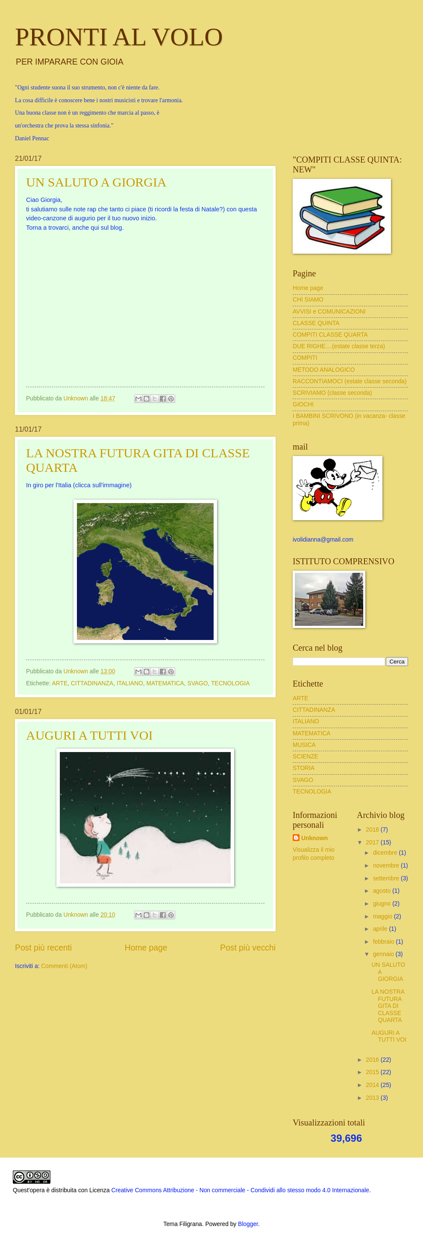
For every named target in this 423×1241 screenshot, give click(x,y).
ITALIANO (130, 683)
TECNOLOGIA (230, 683)
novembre (387, 865)
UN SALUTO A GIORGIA (96, 182)
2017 (373, 842)
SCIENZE (305, 756)
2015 (373, 1072)
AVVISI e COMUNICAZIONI (329, 311)
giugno (382, 903)
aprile (381, 929)
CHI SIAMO (308, 299)
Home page (146, 947)
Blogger (248, 1224)
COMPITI (305, 358)
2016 (373, 1060)
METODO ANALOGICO (324, 370)
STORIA (303, 768)
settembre (387, 878)
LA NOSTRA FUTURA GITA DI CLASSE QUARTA (387, 1006)
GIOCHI (303, 404)
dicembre (386, 853)
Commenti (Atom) (64, 966)
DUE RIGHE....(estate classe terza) (339, 346)
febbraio (384, 942)
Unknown (314, 838)
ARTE (60, 683)
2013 (373, 1098)
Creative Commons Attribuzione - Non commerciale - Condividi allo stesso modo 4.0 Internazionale (240, 1190)
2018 (373, 829)
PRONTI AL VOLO (119, 37)
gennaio (384, 954)
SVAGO (197, 683)
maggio (383, 916)
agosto (382, 891)
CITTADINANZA (92, 683)
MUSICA (304, 745)
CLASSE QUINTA (316, 323)
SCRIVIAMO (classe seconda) (332, 393)
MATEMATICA (165, 683)
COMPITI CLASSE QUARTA (330, 335)
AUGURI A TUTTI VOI (89, 735)
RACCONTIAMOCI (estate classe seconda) (350, 381)
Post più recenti (43, 947)
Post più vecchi (248, 947)
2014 (373, 1085)
